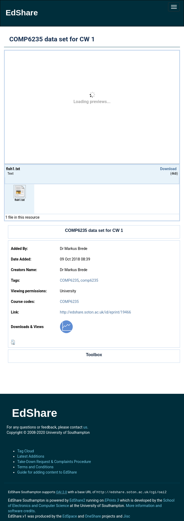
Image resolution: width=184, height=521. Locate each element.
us (85, 427)
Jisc (126, 516)
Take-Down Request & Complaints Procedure (54, 462)
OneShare (93, 516)
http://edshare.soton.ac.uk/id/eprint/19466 (95, 312)
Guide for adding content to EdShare (47, 472)
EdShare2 (77, 500)
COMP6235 (69, 280)
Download (168, 169)
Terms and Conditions (35, 467)
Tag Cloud (25, 451)
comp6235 (89, 280)
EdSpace (69, 516)
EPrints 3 (112, 500)
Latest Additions (30, 456)
